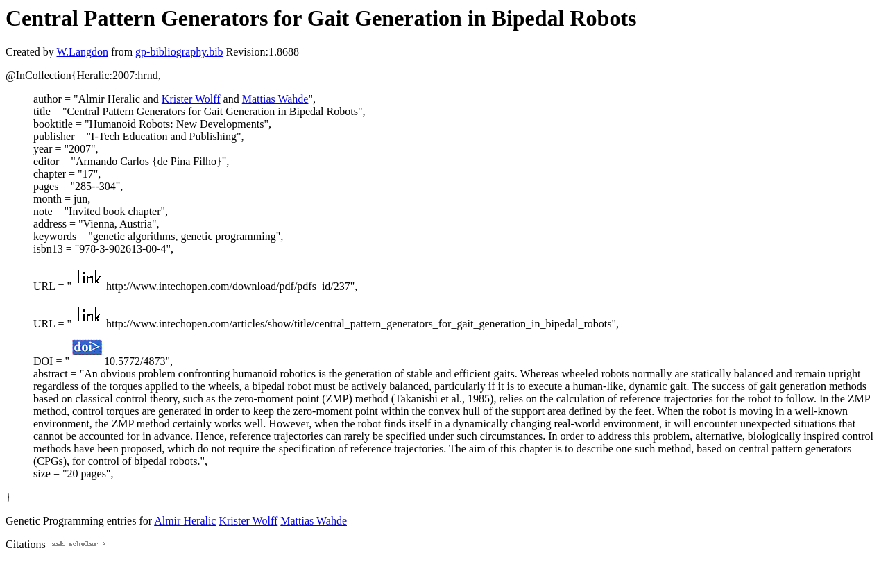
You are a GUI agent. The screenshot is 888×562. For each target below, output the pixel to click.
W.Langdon (82, 52)
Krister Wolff (191, 99)
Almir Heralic (185, 521)
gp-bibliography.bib (179, 52)
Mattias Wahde (275, 99)
